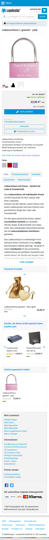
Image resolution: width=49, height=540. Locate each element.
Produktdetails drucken (24, 131)
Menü (6, 3)
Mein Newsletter (11, 425)
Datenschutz (7, 525)
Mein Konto (9, 422)
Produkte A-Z (17, 529)
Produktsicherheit (20, 174)
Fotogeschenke (14, 23)
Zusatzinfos (9, 179)
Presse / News (10, 461)
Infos (6, 174)
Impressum (20, 525)
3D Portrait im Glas (12, 453)
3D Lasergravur (10, 450)
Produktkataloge (11, 458)
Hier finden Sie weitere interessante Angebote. (21, 155)
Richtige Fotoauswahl (13, 455)
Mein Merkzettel (11, 428)
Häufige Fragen (10, 420)
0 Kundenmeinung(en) (14, 121)
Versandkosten (30, 521)
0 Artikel (37, 12)
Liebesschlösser (30, 23)
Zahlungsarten (15, 521)
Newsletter (40, 529)
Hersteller (36, 174)
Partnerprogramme (12, 474)
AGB (4, 521)
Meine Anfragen (10, 434)
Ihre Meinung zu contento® (15, 444)
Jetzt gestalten (24, 111)
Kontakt (5, 529)
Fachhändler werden (12, 477)
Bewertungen (24, 179)
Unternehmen (9, 464)
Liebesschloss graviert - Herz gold (20, 307)
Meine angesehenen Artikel (15, 431)
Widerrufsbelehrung (36, 525)
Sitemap (29, 529)
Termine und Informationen (15, 447)
